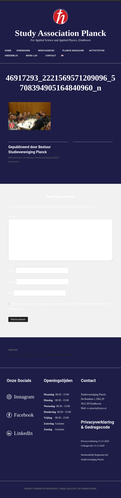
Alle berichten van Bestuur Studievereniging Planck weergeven (33, 161)
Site (10, 294)
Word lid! (33, 55)
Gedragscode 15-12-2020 (94, 447)
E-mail (11, 283)
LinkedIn (23, 435)
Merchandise (47, 50)
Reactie (13, 218)
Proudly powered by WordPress (40, 490)
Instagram (24, 398)
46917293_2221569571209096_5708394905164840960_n (41, 353)
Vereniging (24, 50)
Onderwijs (13, 55)
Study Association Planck (60, 33)
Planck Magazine (73, 50)
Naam (11, 272)
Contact (51, 55)
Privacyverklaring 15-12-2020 (96, 442)
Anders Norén (89, 490)
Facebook (24, 417)
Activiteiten (98, 50)
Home (8, 50)
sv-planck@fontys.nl (97, 409)
